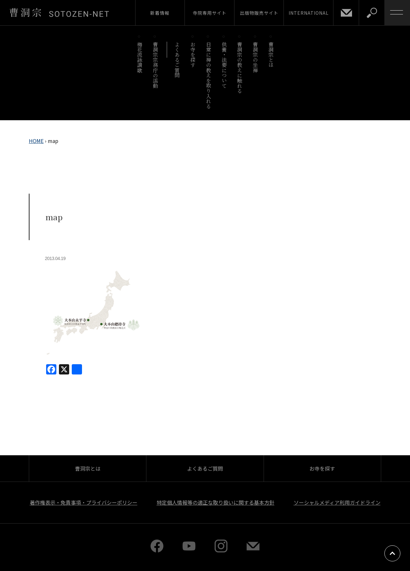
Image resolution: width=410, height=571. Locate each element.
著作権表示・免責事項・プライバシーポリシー (83, 502)
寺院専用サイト (209, 13)
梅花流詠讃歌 (139, 57)
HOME (36, 141)
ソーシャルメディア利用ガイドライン (337, 502)
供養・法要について (224, 65)
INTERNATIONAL (309, 13)
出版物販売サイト (259, 13)
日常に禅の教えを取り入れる (208, 75)
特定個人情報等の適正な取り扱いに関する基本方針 (216, 502)
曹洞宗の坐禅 (255, 57)
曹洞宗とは (271, 55)
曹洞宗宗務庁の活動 (155, 65)
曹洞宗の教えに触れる (239, 67)
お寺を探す (193, 55)
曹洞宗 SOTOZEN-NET (59, 12)
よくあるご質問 (177, 60)
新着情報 (159, 13)
